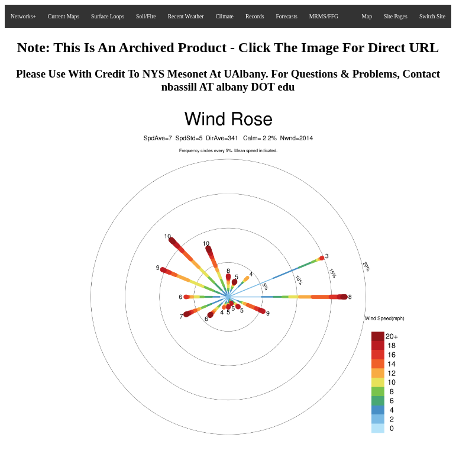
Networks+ (23, 16)
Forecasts (286, 16)
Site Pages (396, 16)
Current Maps (63, 16)
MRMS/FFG (323, 16)
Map (366, 16)
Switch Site (432, 16)
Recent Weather (186, 16)
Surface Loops (107, 16)
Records (254, 16)
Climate (224, 16)
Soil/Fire (146, 16)
